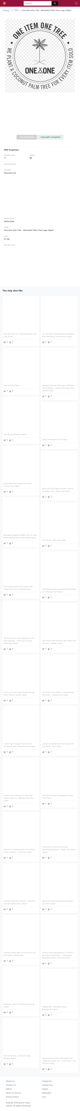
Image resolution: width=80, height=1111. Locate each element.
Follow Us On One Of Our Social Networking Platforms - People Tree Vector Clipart (59, 849)
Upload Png (47, 1085)
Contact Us (11, 1085)
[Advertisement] (40, 115)
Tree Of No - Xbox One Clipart (54, 540)
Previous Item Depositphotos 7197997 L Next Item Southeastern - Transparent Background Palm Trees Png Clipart (58, 955)
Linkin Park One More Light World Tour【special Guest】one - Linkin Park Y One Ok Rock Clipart (59, 1060)
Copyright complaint (50, 137)
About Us (10, 1081)
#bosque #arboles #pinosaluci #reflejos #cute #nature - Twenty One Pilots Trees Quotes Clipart (58, 388)
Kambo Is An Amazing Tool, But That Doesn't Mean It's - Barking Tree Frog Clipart (18, 798)
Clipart (45, 1089)
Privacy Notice (12, 1097)
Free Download (27, 137)
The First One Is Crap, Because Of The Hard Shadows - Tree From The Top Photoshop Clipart (19, 640)
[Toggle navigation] (76, 3)
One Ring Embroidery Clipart (15, 434)
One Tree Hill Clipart (12, 385)
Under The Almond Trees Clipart (54, 440)
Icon (44, 1097)
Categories (47, 1081)
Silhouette (46, 1093)
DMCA (9, 1089)
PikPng (6, 11)
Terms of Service (13, 1093)
